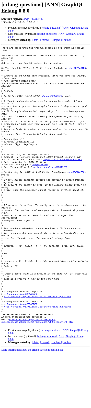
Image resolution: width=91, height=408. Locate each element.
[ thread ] (45, 39)
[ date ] (36, 39)
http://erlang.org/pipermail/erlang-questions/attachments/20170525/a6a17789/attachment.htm (37, 376)
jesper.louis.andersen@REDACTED (62, 182)
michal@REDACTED (76, 72)
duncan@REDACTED (52, 106)
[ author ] (67, 39)
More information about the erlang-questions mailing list (32, 405)
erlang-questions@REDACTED (50, 191)
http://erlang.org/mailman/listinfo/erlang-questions (37, 346)
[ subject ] (56, 39)
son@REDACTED (32, 18)
